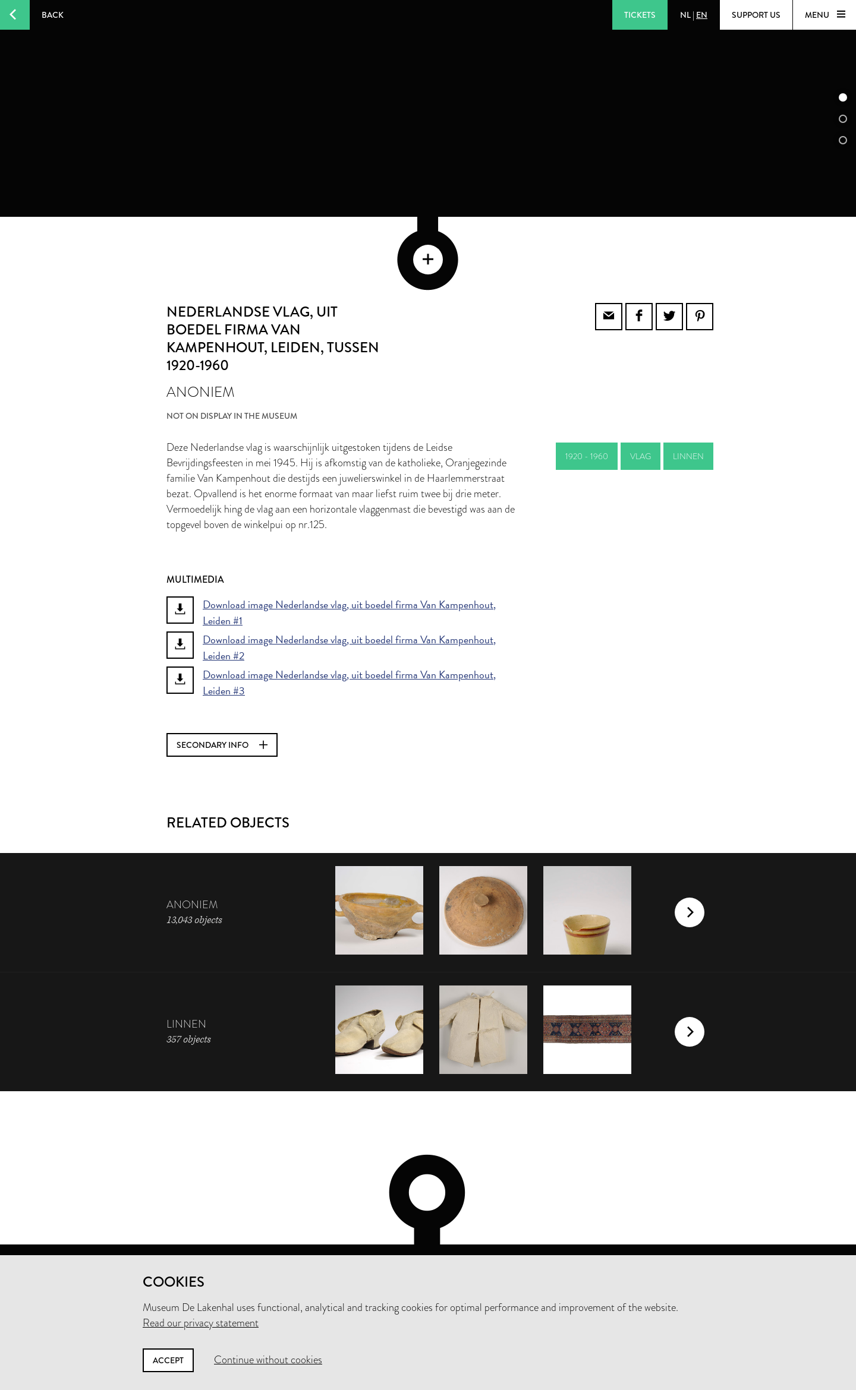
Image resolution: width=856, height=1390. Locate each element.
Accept (168, 1360)
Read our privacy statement (201, 1323)
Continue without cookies (268, 1359)
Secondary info (222, 688)
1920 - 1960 (586, 400)
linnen (688, 400)
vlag (640, 400)
